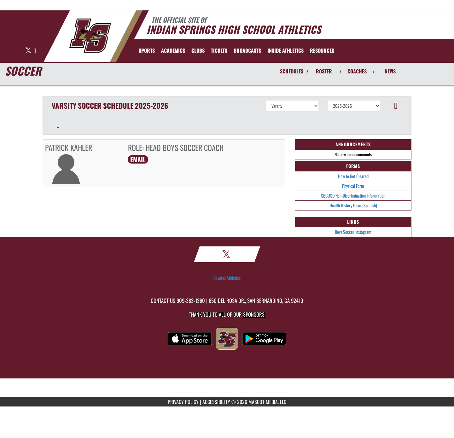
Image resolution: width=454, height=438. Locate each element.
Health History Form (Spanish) (353, 205)
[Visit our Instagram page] (35, 51)
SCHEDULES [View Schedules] (291, 71)
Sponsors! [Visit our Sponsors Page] (254, 314)
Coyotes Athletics (227, 278)
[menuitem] (219, 50)
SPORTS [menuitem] (147, 50)
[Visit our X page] (28, 51)
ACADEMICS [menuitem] (173, 50)
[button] (395, 105)
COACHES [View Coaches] (357, 71)
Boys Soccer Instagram (353, 231)
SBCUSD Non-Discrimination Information (353, 195)
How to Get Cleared (353, 176)
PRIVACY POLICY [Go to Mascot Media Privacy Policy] (183, 402)
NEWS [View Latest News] (390, 71)
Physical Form (353, 185)
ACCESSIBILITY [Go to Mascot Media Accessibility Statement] (216, 402)
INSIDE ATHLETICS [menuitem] (285, 50)
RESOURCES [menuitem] (322, 50)
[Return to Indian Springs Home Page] (90, 35)
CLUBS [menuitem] (198, 50)
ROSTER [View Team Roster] (324, 71)
